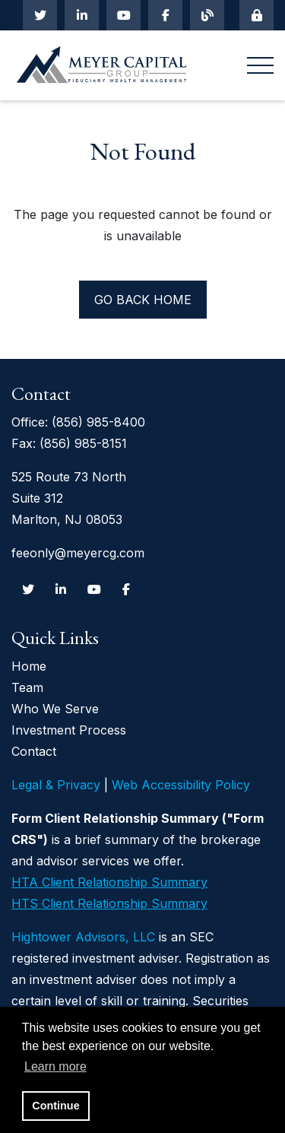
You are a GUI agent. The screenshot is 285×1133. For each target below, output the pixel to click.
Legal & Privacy (55, 784)
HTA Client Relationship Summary (109, 882)
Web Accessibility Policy (181, 784)
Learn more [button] (55, 1066)
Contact (33, 751)
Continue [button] (55, 1106)
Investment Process (68, 730)
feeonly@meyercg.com (77, 552)
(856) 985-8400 (98, 422)
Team (27, 687)
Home (28, 666)
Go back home (143, 299)
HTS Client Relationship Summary (109, 903)
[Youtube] (123, 15)
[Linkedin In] (82, 15)
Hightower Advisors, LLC (83, 936)
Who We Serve (55, 708)
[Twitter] (40, 15)
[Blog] (207, 15)
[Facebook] (165, 15)
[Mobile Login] (256, 15)
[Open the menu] (260, 66)
